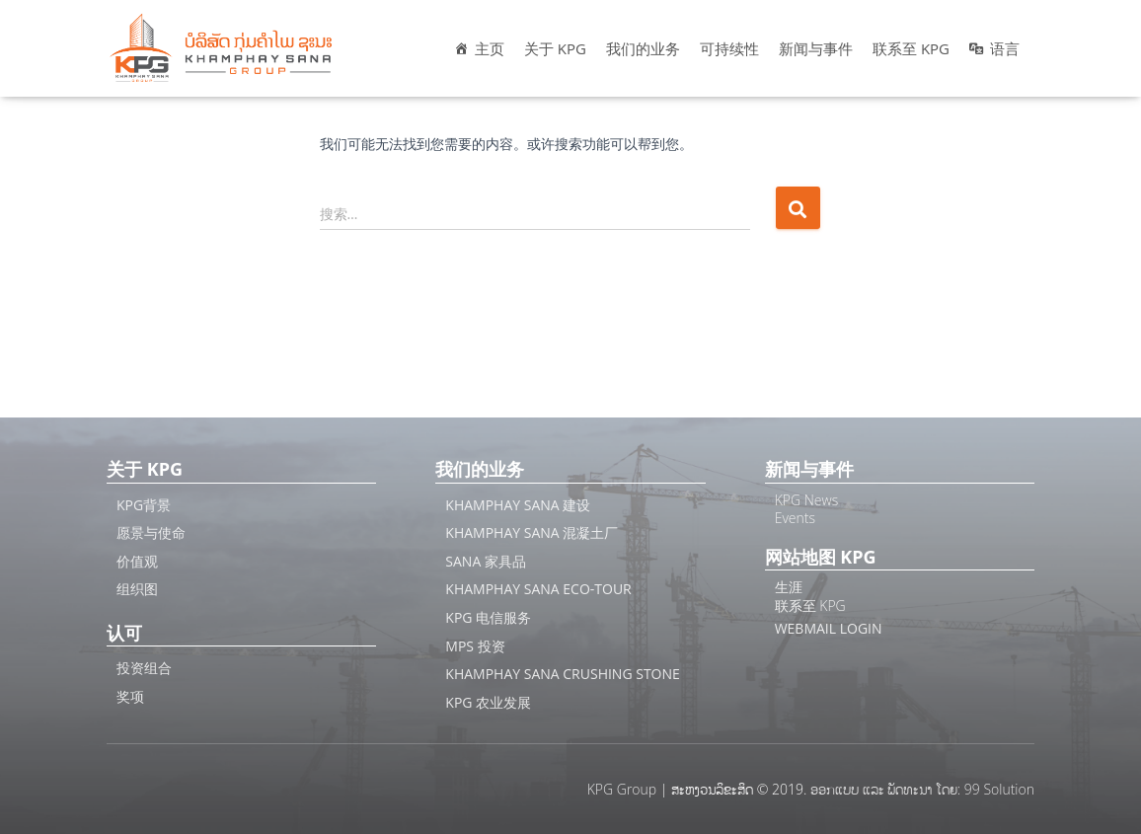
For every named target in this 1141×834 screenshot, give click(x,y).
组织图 (137, 588)
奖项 (130, 696)
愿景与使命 (151, 532)
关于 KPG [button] (555, 48)
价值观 (137, 561)
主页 (489, 48)
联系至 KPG (911, 48)
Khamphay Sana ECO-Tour (538, 588)
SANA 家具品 (485, 561)
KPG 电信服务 (488, 617)
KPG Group (621, 789)
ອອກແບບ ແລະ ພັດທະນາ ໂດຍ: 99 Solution (922, 789)
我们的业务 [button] (643, 48)
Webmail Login (828, 628)
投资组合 (144, 667)
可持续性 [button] (729, 48)
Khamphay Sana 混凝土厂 (531, 532)
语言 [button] (1005, 48)
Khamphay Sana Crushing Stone (562, 673)
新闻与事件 (816, 48)
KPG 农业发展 (488, 702)
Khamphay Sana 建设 (517, 504)
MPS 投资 (474, 646)
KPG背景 (143, 504)
